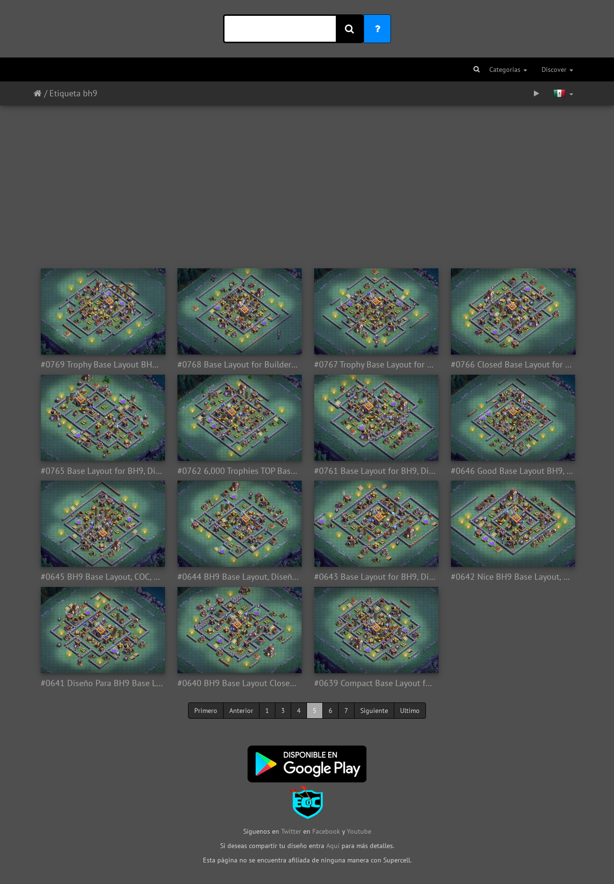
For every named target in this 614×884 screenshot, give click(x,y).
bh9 (90, 93)
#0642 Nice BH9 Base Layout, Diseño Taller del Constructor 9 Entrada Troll (512, 577)
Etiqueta (65, 93)
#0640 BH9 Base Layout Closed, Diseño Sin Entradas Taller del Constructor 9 (238, 683)
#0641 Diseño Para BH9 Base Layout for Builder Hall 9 (102, 683)
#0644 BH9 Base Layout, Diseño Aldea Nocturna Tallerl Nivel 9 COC (238, 577)
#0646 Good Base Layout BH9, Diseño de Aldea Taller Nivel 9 (512, 471)
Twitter (292, 831)
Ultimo (410, 710)
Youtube (359, 831)
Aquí (333, 845)
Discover (557, 69)
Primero (205, 710)
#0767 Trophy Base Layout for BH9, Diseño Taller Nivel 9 (375, 364)
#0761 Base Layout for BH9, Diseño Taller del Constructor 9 (375, 471)
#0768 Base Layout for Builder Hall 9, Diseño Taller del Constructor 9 (238, 364)
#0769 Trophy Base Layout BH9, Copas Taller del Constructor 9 (102, 364)
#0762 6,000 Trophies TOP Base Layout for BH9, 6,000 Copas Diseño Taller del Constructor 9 (238, 471)
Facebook (326, 831)
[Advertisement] (307, 182)
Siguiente (374, 710)
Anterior (241, 710)
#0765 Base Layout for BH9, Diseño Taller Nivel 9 (102, 471)
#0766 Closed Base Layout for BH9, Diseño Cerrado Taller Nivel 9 (512, 364)
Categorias (508, 69)
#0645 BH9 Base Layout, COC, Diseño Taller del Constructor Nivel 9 (102, 577)
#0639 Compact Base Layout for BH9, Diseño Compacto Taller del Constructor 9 (375, 683)
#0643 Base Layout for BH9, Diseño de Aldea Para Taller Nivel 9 (375, 577)
